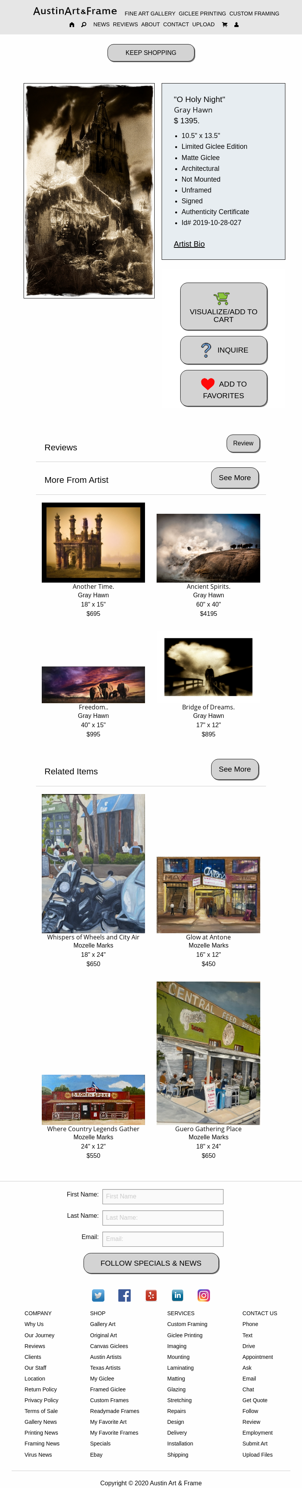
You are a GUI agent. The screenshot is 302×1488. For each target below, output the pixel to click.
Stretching (179, 1400)
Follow (250, 1411)
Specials (100, 1443)
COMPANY (38, 1313)
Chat (248, 1389)
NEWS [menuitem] (102, 24)
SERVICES (181, 1313)
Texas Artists (105, 1368)
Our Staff (35, 1368)
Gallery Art (103, 1324)
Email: (90, 1237)
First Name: (83, 1194)
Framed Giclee (108, 1389)
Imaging (176, 1346)
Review (251, 1422)
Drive (248, 1346)
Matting (176, 1379)
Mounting (178, 1357)
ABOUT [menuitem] (150, 24)
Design (175, 1422)
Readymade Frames (114, 1411)
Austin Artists (105, 1357)
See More (235, 478)
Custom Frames (109, 1400)
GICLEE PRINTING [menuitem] (202, 13)
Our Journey (40, 1335)
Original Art (103, 1335)
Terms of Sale (41, 1411)
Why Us (34, 1324)
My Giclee (102, 1379)
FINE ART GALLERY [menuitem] (150, 13)
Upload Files (257, 1455)
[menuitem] (75, 11)
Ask (246, 1368)
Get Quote (255, 1400)
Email (249, 1379)
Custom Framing (187, 1324)
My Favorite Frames (114, 1433)
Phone (250, 1324)
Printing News (41, 1433)
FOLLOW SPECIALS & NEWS (151, 1263)
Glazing (176, 1389)
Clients (33, 1357)
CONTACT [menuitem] (176, 24)
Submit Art (255, 1443)
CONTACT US (259, 1313)
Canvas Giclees (109, 1346)
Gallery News (41, 1422)
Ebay (96, 1455)
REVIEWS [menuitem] (125, 24)
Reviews (35, 1346)
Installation (180, 1443)
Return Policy (41, 1389)
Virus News (38, 1455)
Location (35, 1379)
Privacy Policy (41, 1400)
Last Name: (83, 1215)
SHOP (98, 1313)
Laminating (180, 1368)
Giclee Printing (184, 1335)
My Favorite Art (108, 1422)
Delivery (177, 1433)
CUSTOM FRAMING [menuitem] (254, 13)
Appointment (257, 1357)
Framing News (42, 1443)
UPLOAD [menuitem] (203, 24)
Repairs (176, 1411)
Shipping (177, 1455)
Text (247, 1335)
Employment (257, 1433)
